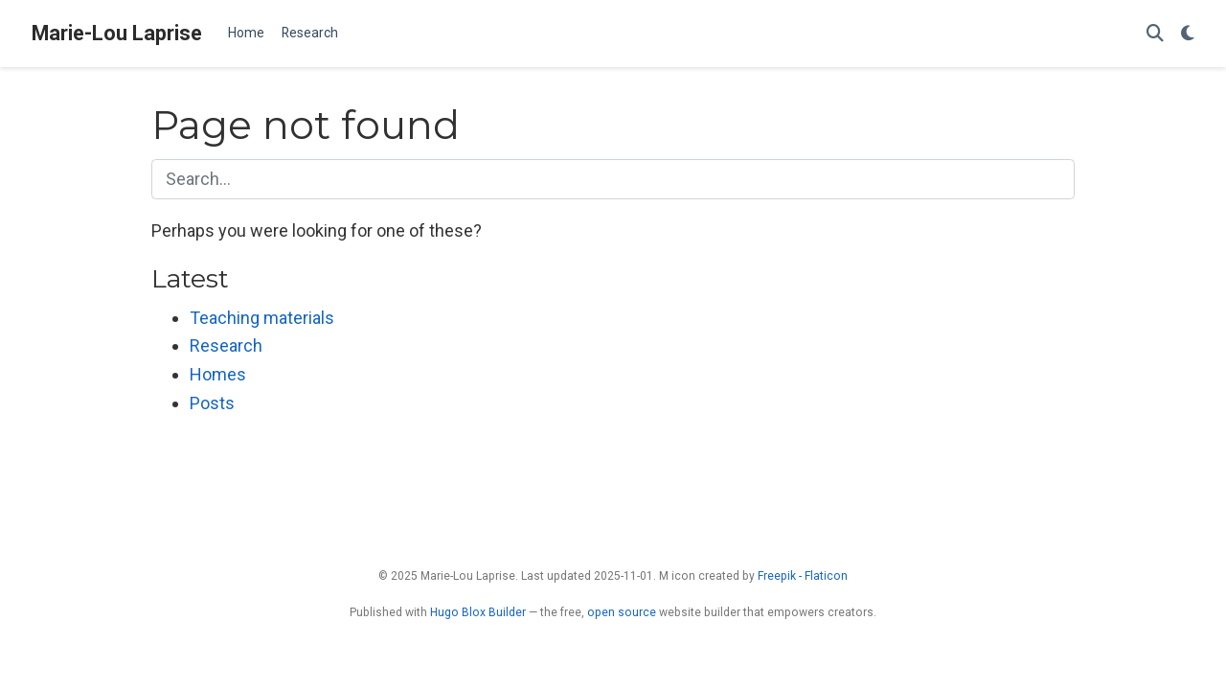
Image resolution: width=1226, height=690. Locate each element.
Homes (218, 374)
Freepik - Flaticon (803, 576)
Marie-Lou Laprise (117, 33)
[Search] (1155, 34)
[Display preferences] (1187, 34)
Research (226, 345)
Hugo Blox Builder (478, 612)
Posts (212, 403)
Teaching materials (262, 318)
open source (621, 612)
